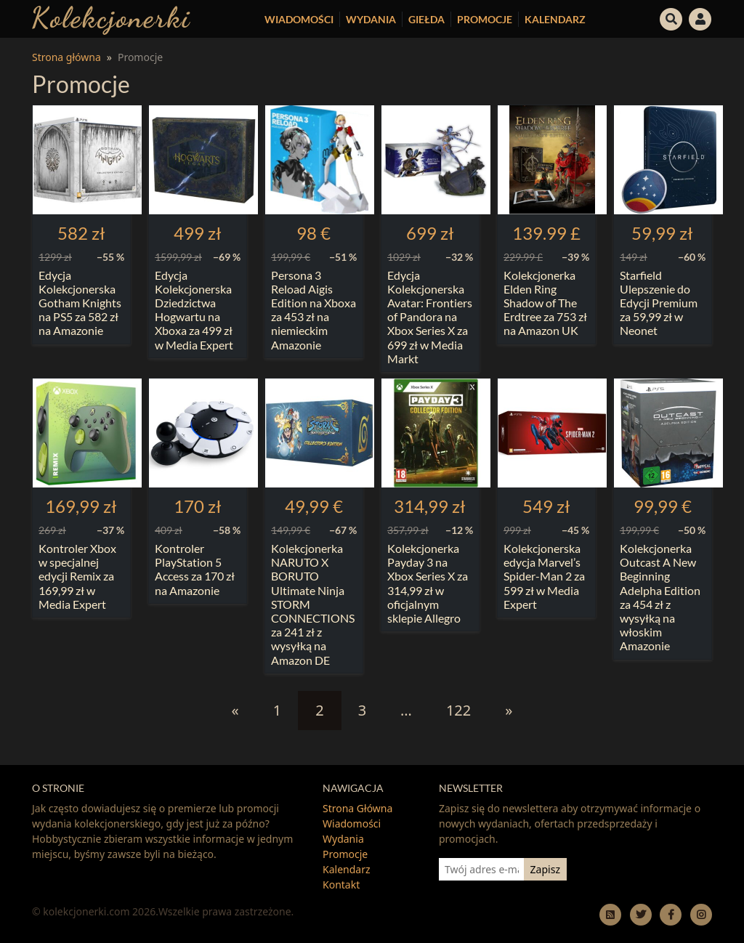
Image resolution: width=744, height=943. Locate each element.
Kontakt (341, 884)
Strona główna (66, 57)
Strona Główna (357, 808)
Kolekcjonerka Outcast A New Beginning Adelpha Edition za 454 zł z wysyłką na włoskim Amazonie (660, 596)
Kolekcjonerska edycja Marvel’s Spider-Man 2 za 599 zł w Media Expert (544, 576)
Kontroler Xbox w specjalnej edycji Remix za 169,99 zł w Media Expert (77, 576)
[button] (671, 17)
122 (458, 710)
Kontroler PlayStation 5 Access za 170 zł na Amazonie (195, 569)
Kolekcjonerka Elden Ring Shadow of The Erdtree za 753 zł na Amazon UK (545, 303)
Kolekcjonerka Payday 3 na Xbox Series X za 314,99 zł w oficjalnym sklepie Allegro (427, 583)
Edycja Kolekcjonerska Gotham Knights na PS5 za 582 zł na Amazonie (80, 303)
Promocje (484, 19)
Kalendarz (555, 19)
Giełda (426, 19)
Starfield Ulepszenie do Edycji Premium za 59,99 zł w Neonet (659, 303)
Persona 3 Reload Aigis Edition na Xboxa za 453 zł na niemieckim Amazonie (313, 310)
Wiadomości (298, 19)
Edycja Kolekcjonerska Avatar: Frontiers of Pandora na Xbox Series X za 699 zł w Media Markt (429, 316)
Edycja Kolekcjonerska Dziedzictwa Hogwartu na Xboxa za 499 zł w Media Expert (194, 310)
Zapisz (545, 869)
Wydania (371, 19)
